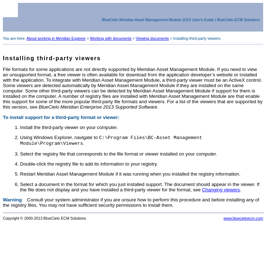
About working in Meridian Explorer (56, 38)
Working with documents (110, 38)
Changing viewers (221, 191)
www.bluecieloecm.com (243, 220)
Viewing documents (152, 38)
